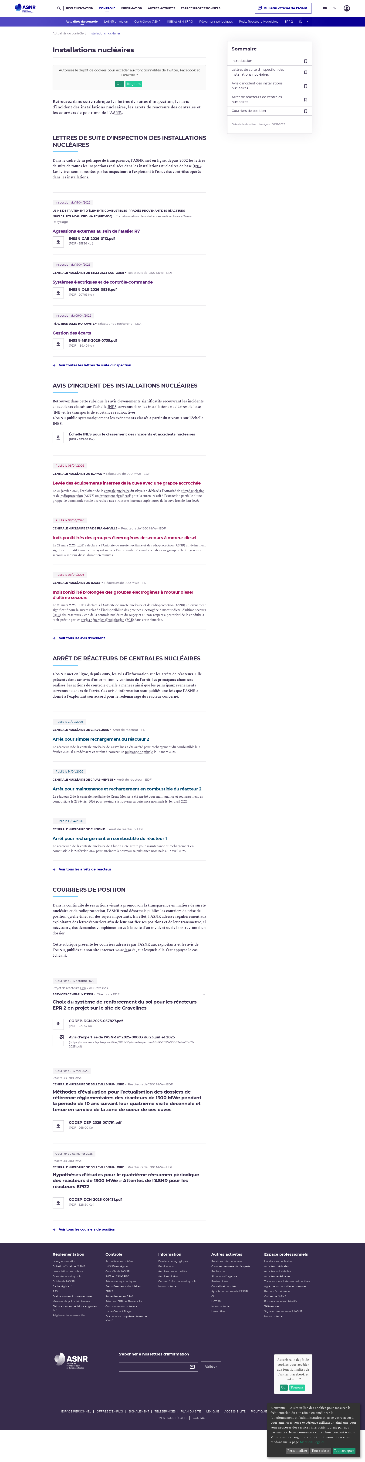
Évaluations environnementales (72, 1325)
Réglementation (79, 8)
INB (197, 166)
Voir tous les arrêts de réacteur (82, 892)
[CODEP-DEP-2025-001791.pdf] (129, 1148)
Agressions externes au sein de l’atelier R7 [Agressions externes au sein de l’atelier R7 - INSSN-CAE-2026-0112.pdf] (102, 231)
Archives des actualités (172, 1300)
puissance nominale (139, 767)
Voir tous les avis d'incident (79, 653)
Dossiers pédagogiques (173, 1290)
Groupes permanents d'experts (230, 1295)
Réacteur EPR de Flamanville (123, 1330)
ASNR (116, 113)
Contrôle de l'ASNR (147, 21)
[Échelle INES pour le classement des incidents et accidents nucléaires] (129, 439)
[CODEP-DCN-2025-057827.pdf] (129, 1046)
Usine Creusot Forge (118, 1340)
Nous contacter (167, 1315)
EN (334, 8)
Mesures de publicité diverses (71, 1330)
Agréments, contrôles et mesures (285, 1315)
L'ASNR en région (116, 21)
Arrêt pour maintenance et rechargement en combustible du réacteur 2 (125, 808)
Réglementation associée (69, 1344)
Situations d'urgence (224, 1305)
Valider (211, 1396)
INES (112, 408)
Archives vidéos (168, 1305)
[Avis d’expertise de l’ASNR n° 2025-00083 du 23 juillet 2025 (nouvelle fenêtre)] (137, 1060)
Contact (200, 1447)
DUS (57, 630)
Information (131, 8)
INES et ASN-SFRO (180, 21)
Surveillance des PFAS (119, 1325)
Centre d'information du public (177, 1310)
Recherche (218, 1300)
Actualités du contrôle (82, 21)
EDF (80, 559)
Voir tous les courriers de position (84, 1252)
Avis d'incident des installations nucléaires (270, 86)
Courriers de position (270, 111)
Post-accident (220, 1310)
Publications (166, 1295)
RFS (55, 1320)
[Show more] (204, 1017)
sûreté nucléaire (192, 498)
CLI (213, 1325)
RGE (129, 635)
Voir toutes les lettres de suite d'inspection (92, 367)
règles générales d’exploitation (103, 635)
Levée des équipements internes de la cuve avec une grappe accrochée (125, 488)
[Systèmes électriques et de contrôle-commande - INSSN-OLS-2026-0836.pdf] (129, 293)
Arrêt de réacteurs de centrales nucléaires (270, 100)
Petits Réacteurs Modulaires (259, 21)
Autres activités (161, 8)
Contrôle (107, 8)
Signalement (138, 1440)
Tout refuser (320, 1450)
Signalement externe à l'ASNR (283, 1340)
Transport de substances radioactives (287, 1310)
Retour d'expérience (277, 1320)
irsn (127, 973)
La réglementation (64, 1290)
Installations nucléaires (278, 1290)
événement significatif (115, 503)
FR (325, 8)
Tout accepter (344, 1450)
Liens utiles (218, 1340)
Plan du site (191, 1440)
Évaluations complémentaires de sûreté (126, 1347)
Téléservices (271, 1335)
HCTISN (216, 1330)
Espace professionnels (200, 8)
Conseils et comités (223, 1315)
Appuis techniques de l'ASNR (229, 1320)
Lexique (212, 1440)
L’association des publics (68, 1300)
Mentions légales (173, 1447)
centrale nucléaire (116, 498)
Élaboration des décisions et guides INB (75, 1337)
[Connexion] (347, 8)
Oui (119, 84)
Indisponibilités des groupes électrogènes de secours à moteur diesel (127, 549)
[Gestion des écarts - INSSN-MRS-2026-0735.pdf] (129, 345)
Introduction (270, 61)
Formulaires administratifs (280, 1330)
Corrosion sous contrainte (121, 1335)
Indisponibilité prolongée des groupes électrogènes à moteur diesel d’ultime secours (125, 609)
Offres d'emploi (110, 1440)
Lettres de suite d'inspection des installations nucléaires (270, 72)
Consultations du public (67, 1305)
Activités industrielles (277, 1300)
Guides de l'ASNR (64, 1310)
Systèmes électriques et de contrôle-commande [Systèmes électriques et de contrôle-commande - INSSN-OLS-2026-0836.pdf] (110, 283)
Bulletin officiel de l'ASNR (282, 8)
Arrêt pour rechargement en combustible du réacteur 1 (118, 861)
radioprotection (72, 503)
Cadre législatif (62, 1315)
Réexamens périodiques (216, 21)
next (307, 22)
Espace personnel (76, 1440)
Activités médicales (276, 1295)
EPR (83, 1011)
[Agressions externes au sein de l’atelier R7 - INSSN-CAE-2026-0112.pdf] (129, 242)
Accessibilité (235, 1440)
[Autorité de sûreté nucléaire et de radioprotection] (25, 8)
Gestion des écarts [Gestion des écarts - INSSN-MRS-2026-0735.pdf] (74, 334)
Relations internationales (226, 1290)
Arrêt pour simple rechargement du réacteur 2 (108, 755)
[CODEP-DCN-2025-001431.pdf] (129, 1225)
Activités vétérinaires (277, 1305)
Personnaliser (297, 1450)
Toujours (134, 84)
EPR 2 (289, 21)
